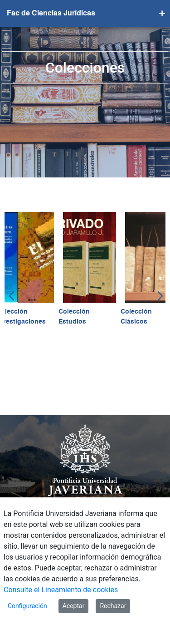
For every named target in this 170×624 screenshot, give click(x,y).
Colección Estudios (74, 317)
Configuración (27, 605)
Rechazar (113, 605)
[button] (11, 296)
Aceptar (74, 605)
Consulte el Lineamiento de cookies (61, 589)
